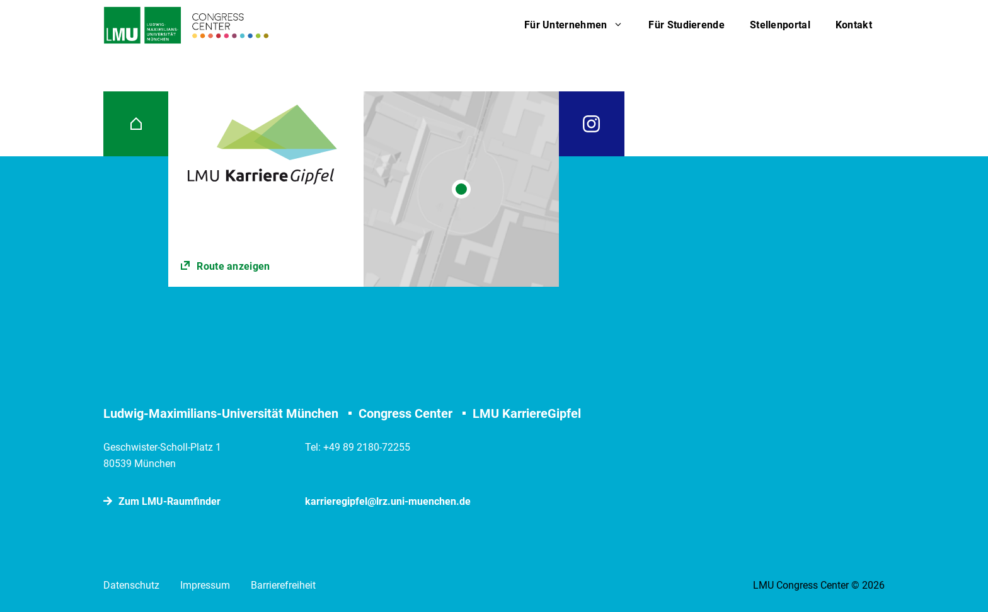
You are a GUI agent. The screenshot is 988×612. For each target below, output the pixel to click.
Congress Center (405, 413)
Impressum (205, 585)
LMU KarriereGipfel (527, 413)
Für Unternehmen (580, 25)
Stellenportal (780, 25)
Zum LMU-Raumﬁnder (169, 501)
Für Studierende (686, 25)
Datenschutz (131, 585)
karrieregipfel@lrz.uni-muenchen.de (388, 501)
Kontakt (854, 25)
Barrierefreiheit (283, 585)
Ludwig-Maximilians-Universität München (220, 413)
